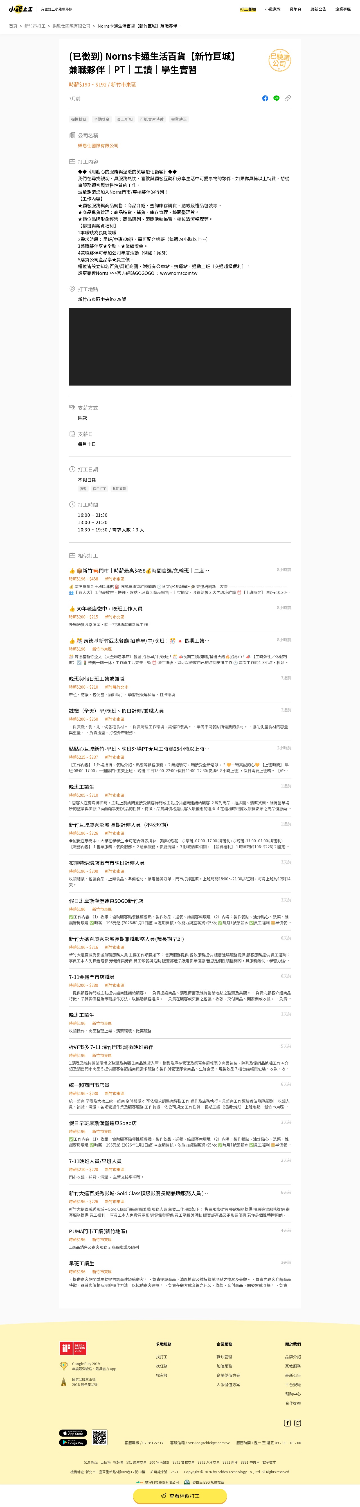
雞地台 (296, 9)
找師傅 (118, 1462)
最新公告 (318, 9)
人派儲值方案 (228, 1384)
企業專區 (343, 9)
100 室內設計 (159, 1462)
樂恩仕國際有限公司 (72, 26)
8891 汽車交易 (208, 1462)
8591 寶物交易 (183, 1462)
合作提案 (293, 1403)
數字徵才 (269, 1462)
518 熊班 (91, 1462)
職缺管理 (224, 1356)
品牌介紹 (293, 1356)
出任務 (105, 1462)
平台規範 (293, 1384)
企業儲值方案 (228, 1375)
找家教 (162, 1375)
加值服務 (224, 1366)
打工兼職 (248, 9)
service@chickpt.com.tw (209, 1442)
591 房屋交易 (136, 1462)
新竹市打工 (35, 26)
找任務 (162, 1366)
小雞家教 (273, 9)
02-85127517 (152, 1442)
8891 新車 (230, 1462)
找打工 (162, 1356)
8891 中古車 (250, 1462)
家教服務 (293, 1366)
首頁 (13, 26)
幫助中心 (293, 1394)
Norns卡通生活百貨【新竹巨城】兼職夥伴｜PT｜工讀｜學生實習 (140, 26)
